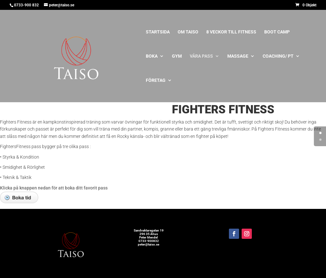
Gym (177, 56)
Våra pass (201, 56)
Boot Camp (277, 32)
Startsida (158, 32)
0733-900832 (148, 241)
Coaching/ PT (278, 56)
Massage (237, 56)
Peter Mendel (148, 237)
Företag (156, 80)
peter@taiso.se (148, 244)
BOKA (152, 56)
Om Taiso (188, 32)
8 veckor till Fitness (231, 32)
